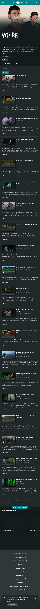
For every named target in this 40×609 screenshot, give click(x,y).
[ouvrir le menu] (3, 3)
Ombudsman (20, 575)
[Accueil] (20, 2)
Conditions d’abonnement (20, 557)
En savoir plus (12, 605)
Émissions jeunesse (17, 41)
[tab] (4, 68)
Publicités (20, 582)
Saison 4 (5, 72)
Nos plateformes (20, 568)
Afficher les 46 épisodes (20, 507)
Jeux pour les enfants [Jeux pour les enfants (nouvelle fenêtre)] (8, 56)
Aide (20, 564)
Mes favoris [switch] (6, 63)
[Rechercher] (37, 3)
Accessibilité (20, 572)
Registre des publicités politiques (20, 586)
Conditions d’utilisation (20, 554)
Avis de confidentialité (20, 561)
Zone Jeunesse (6, 41)
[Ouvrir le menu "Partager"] (15, 63)
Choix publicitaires (20, 579)
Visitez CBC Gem (20, 590)
